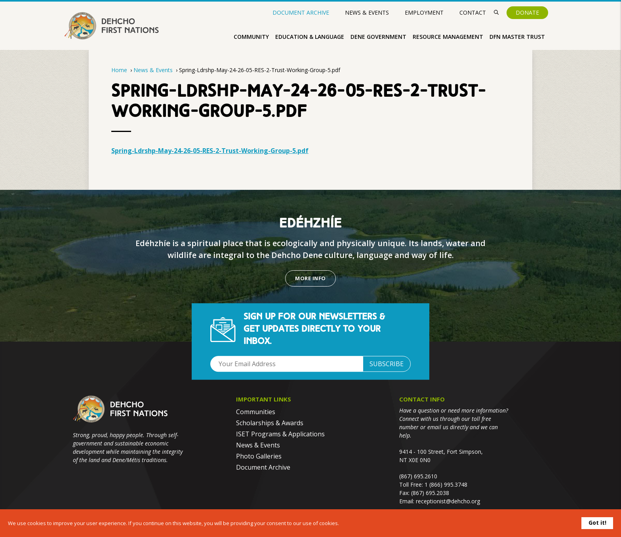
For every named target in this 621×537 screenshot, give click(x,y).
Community (251, 36)
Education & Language (309, 36)
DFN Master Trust (517, 36)
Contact (472, 12)
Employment (424, 12)
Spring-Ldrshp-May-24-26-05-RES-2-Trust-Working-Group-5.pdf (210, 150)
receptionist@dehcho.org (448, 501)
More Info (310, 278)
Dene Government (378, 36)
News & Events (367, 12)
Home (119, 70)
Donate (527, 12)
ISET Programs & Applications (280, 434)
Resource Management (448, 36)
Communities (255, 411)
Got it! (597, 522)
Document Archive (300, 13)
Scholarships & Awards (269, 423)
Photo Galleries (259, 456)
